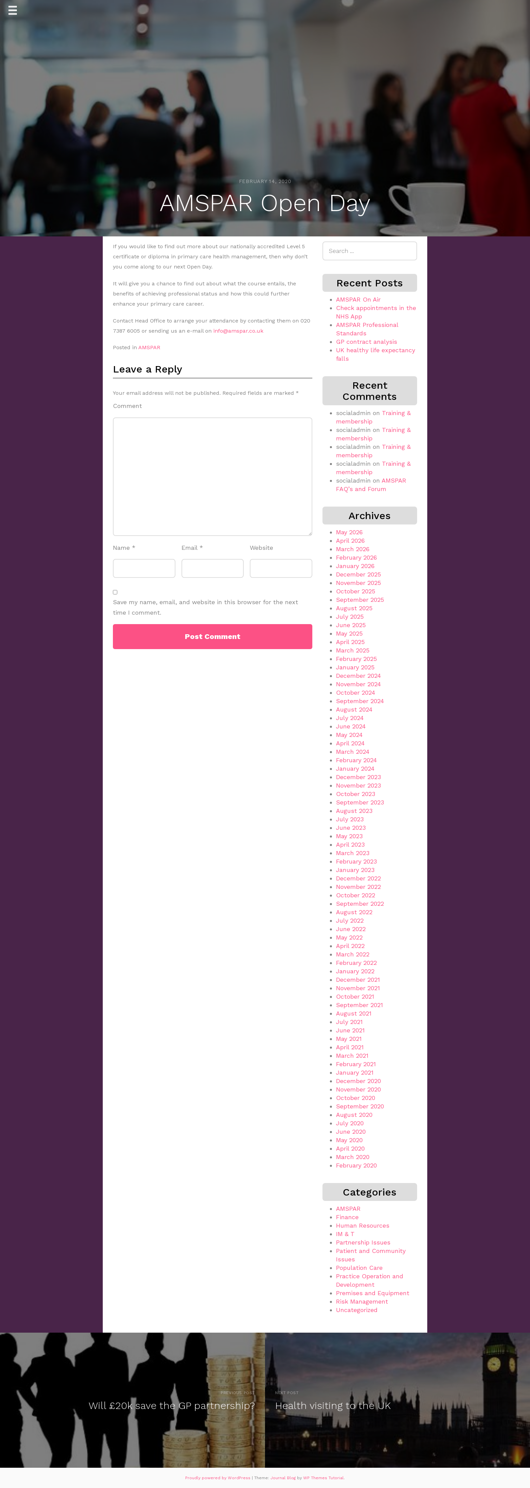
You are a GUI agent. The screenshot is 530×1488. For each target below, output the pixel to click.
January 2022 (355, 971)
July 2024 (350, 717)
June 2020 (351, 1131)
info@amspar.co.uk (238, 331)
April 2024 (350, 743)
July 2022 (350, 920)
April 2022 (350, 945)
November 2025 (358, 582)
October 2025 (355, 591)
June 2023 (351, 827)
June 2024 (351, 726)
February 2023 (356, 861)
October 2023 (355, 793)
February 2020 (356, 1165)
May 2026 (349, 532)
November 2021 (358, 988)
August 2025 (354, 608)
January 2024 (355, 768)
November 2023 (358, 785)
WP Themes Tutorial (323, 1478)
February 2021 (356, 1064)
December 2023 (358, 776)
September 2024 (360, 700)
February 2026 (356, 557)
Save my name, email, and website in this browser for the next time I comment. (205, 607)
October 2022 (355, 895)
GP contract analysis (366, 341)
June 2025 (351, 624)
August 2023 (354, 810)
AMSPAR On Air (358, 299)
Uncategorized (357, 1309)
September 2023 (360, 802)
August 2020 (354, 1114)
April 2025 (350, 641)
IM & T (345, 1233)
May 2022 (349, 937)
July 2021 (349, 1021)
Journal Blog (283, 1478)
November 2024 (358, 684)
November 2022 (358, 886)
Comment (127, 405)
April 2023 (350, 844)
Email (192, 547)
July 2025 (350, 616)
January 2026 (355, 565)
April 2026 (350, 540)
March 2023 (352, 852)
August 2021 (353, 1013)
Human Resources (362, 1225)
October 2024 (355, 692)
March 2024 (352, 751)
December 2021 (358, 979)
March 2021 (352, 1055)
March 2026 (352, 549)
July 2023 (350, 819)
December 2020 (358, 1080)
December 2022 (358, 878)
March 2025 (352, 650)
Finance (347, 1217)
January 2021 (355, 1072)
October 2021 (355, 996)
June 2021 (350, 1030)
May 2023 (349, 836)
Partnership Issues (363, 1242)
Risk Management (362, 1301)
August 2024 (354, 709)
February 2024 (356, 760)
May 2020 (349, 1140)
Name (124, 547)
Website (261, 547)
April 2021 (350, 1047)
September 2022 (360, 903)
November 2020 (358, 1089)
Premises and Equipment (372, 1293)
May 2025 (349, 633)
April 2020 (350, 1148)
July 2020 (350, 1123)
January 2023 (355, 869)
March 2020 (352, 1156)
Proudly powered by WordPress (218, 1478)
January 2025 (355, 667)
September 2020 (360, 1106)
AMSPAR (149, 347)
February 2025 (356, 658)
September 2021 (359, 1004)
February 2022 (356, 962)
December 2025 (358, 574)
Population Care (359, 1267)
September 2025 (360, 599)
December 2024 (358, 675)
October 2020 (355, 1097)
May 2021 (349, 1038)
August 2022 (354, 912)
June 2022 (351, 928)
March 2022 (352, 954)
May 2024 (349, 734)
